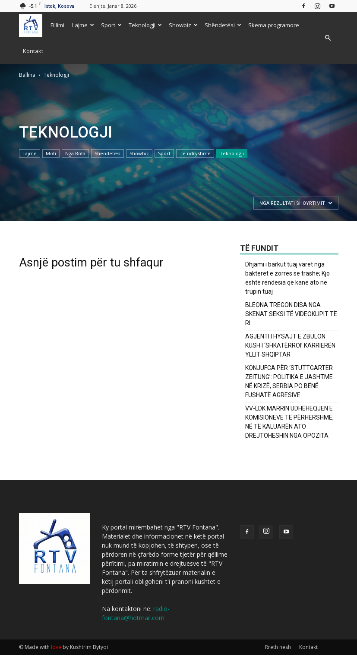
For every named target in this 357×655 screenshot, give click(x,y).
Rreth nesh (278, 647)
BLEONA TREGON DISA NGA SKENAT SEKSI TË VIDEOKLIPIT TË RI (291, 313)
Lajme (83, 25)
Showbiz (183, 25)
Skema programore (273, 25)
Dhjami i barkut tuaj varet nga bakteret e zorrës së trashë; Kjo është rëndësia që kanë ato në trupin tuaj (287, 278)
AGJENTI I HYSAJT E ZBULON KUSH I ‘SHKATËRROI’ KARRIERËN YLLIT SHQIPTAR (290, 345)
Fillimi (57, 25)
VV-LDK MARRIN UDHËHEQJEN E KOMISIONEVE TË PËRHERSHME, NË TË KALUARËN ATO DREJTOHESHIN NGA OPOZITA (289, 422)
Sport (111, 25)
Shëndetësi (223, 25)
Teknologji (145, 25)
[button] (328, 38)
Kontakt (33, 51)
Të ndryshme (195, 153)
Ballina (27, 74)
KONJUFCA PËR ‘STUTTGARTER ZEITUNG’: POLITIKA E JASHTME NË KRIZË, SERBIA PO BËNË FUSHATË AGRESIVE (289, 381)
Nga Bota (75, 153)
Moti (51, 153)
